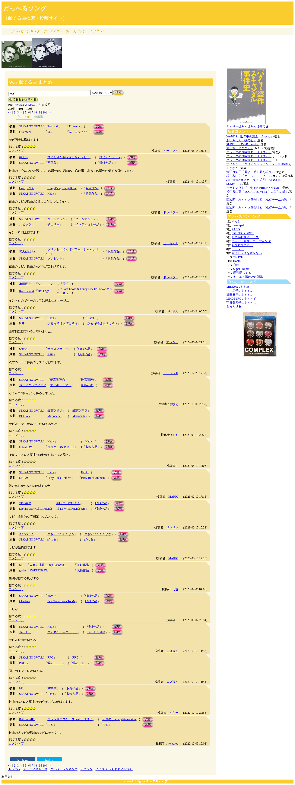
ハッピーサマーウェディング (251, 241)
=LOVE (238, 257)
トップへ (14, 769)
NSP (22, 323)
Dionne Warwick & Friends (35, 508)
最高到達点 (57, 379)
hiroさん (172, 311)
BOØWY (24, 416)
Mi (21, 564)
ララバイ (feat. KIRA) (61, 446)
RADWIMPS (27, 719)
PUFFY (24, 663)
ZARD (236, 229)
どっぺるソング (24, 8)
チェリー (53, 224)
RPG (50, 354)
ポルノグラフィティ (32, 385)
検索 (118, 92)
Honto (236, 261)
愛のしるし (54, 663)
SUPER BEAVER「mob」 (242, 144)
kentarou (173, 743)
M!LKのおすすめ (237, 286)
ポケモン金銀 (96, 632)
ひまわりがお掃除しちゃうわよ (68, 157)
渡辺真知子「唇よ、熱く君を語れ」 (250, 172)
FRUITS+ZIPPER (243, 233)
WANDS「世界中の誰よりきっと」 (249, 136)
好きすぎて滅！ (242, 245)
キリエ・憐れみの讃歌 (248, 276)
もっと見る (233, 306)
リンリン (172, 527)
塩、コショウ (78, 131)
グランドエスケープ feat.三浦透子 (70, 719)
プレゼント (54, 258)
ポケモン (25, 632)
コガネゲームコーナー (62, 632)
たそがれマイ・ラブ (245, 237)
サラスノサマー (57, 348)
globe (22, 570)
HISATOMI (26, 446)
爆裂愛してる (242, 272)
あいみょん (26, 534)
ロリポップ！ (162, 781)
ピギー (173, 712)
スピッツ (25, 224)
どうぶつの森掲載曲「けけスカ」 (248, 152)
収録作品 (105, 162)
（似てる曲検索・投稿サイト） (35, 18)
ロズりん (173, 651)
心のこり (239, 264)
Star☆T (24, 348)
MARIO (173, 496)
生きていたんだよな (61, 534)
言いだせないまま (68, 503)
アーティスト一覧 (35, 769)
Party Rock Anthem (59, 477)
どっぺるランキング (64, 769)
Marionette (54, 416)
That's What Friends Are (70, 508)
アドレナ (238, 249)
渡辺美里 (25, 503)
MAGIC (52, 595)
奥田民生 (25, 284)
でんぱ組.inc (27, 251)
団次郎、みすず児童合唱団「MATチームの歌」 (258, 199)
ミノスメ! (97, 31)
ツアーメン (45, 284)
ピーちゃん (170, 150)
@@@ (174, 404)
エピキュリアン (60, 385)
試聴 (99, 126)
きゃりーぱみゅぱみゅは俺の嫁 (247, 126)
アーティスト (56, 31)
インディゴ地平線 (87, 224)
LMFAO (24, 477)
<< (10, 112)
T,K (176, 589)
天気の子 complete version (119, 719)
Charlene (24, 601)
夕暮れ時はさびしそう (62, 323)
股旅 (66, 284)
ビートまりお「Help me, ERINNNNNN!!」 (254, 187)
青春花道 (87, 385)
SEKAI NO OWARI (31, 126)
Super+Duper (241, 268)
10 (44, 112)
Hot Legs (43, 290)
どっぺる (25, 31)
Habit (50, 193)
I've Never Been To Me (61, 601)
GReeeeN (25, 131)
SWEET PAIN (38, 570)
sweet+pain (238, 225)
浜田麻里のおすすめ (239, 294)
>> (49, 112)
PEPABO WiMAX (24, 104)
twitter (49, 760)
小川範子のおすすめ (239, 290)
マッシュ (172, 342)
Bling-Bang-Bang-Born (61, 188)
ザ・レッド (170, 373)
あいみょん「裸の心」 (241, 140)
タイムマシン (56, 219)
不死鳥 (51, 162)
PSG (175, 434)
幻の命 (51, 539)
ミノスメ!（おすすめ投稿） (114, 769)
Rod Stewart (26, 291)
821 (21, 688)
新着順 (38, 116)
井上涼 (23, 157)
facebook (22, 760)
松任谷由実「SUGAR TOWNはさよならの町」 (257, 191)
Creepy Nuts (26, 188)
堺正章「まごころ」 (239, 148)
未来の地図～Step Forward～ (48, 564)
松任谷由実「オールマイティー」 (248, 175)
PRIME (52, 688)
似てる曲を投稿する (22, 99)
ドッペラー (170, 212)
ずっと (236, 221)
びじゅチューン (109, 157)
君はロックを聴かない (247, 253)
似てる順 (24, 116)
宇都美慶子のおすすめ (241, 302)
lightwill (143, 781)
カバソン (79, 31)
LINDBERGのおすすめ (241, 298)
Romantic (53, 126)
